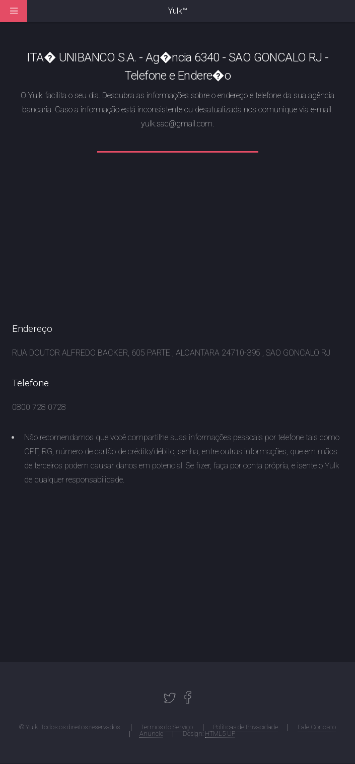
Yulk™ (177, 11)
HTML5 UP (220, 733)
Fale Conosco (317, 727)
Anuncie (151, 733)
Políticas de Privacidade (245, 727)
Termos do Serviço (167, 727)
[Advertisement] (177, 243)
